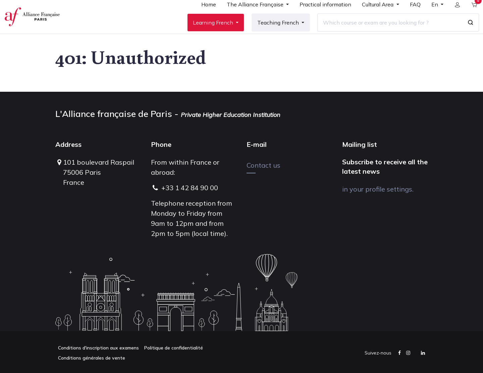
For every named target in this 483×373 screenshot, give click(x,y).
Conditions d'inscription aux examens (98, 348)
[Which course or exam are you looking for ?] (384, 33)
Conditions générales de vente (91, 358)
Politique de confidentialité (173, 348)
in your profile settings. (378, 189)
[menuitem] (203, 17)
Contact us (263, 165)
